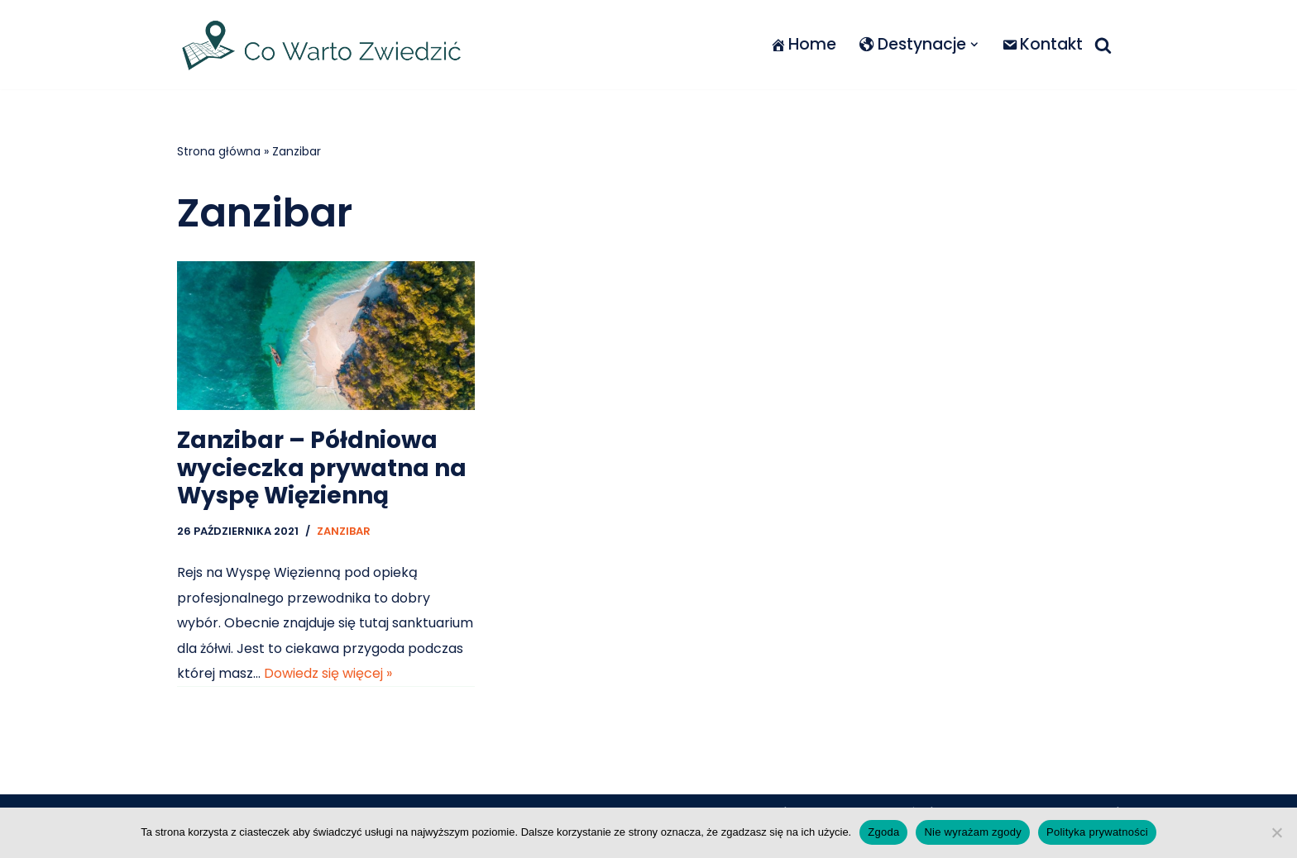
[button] (974, 45)
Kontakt (1042, 44)
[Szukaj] (1103, 45)
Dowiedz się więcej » (328, 673)
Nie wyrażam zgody (973, 832)
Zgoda (883, 832)
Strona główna (219, 151)
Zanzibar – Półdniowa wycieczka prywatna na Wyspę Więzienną (322, 468)
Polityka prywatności (1097, 832)
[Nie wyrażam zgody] (1276, 832)
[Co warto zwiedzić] (322, 44)
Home (803, 44)
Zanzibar (344, 531)
